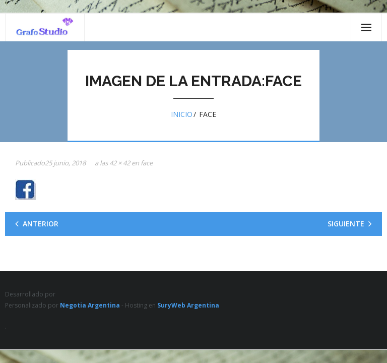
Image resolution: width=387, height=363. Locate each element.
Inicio (181, 114)
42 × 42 (119, 162)
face (147, 162)
